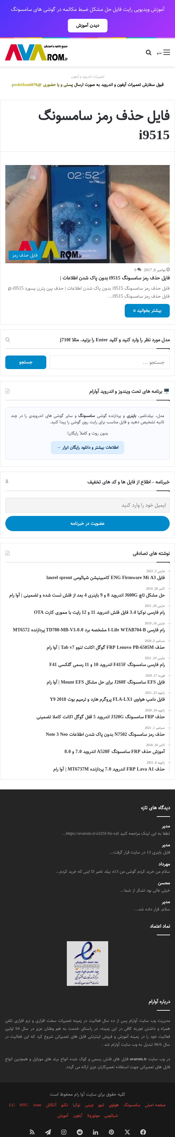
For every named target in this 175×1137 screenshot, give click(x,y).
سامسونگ (131, 1090)
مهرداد (164, 849)
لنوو (101, 1090)
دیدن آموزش (87, 25)
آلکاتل (51, 1090)
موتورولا (93, 1101)
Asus (37, 1090)
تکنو (64, 1090)
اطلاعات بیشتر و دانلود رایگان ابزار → (87, 433)
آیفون (77, 1101)
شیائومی (111, 1101)
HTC (24, 1090)
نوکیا (76, 1090)
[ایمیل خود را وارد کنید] (87, 490)
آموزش (62, 1101)
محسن (164, 868)
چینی (89, 1090)
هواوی (114, 1090)
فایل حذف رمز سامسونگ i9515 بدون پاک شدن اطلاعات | (115, 263)
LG (12, 1090)
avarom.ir (138, 1044)
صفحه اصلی (155, 1090)
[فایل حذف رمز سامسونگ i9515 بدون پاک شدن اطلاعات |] (87, 199)
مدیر (166, 811)
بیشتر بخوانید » (147, 296)
